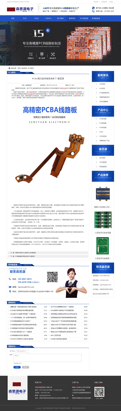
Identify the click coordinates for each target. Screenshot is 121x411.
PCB (24, 18)
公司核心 (111, 1)
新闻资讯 (72, 18)
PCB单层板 (102, 127)
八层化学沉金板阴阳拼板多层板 (81, 394)
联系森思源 (104, 1)
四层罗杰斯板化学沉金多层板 (81, 398)
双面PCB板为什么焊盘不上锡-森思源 (25, 252)
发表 (17, 367)
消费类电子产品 (104, 140)
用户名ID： (13, 351)
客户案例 (60, 18)
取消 (25, 367)
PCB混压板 (102, 136)
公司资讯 (102, 84)
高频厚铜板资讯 (104, 97)
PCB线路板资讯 (104, 93)
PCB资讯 (31, 68)
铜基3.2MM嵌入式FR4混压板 (81, 387)
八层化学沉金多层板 (78, 390)
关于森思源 (84, 18)
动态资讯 (24, 68)
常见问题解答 (103, 101)
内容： (11, 354)
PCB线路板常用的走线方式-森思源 (24, 256)
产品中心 (48, 18)
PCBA (36, 18)
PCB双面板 (102, 123)
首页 (12, 18)
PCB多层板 (102, 119)
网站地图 (96, 1)
